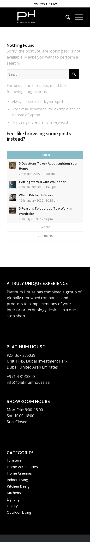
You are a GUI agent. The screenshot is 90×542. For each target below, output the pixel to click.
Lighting (13, 499)
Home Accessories (22, 466)
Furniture (14, 460)
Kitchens (14, 492)
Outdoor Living (19, 512)
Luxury (12, 505)
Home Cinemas (19, 473)
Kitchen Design (19, 486)
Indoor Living (17, 479)
